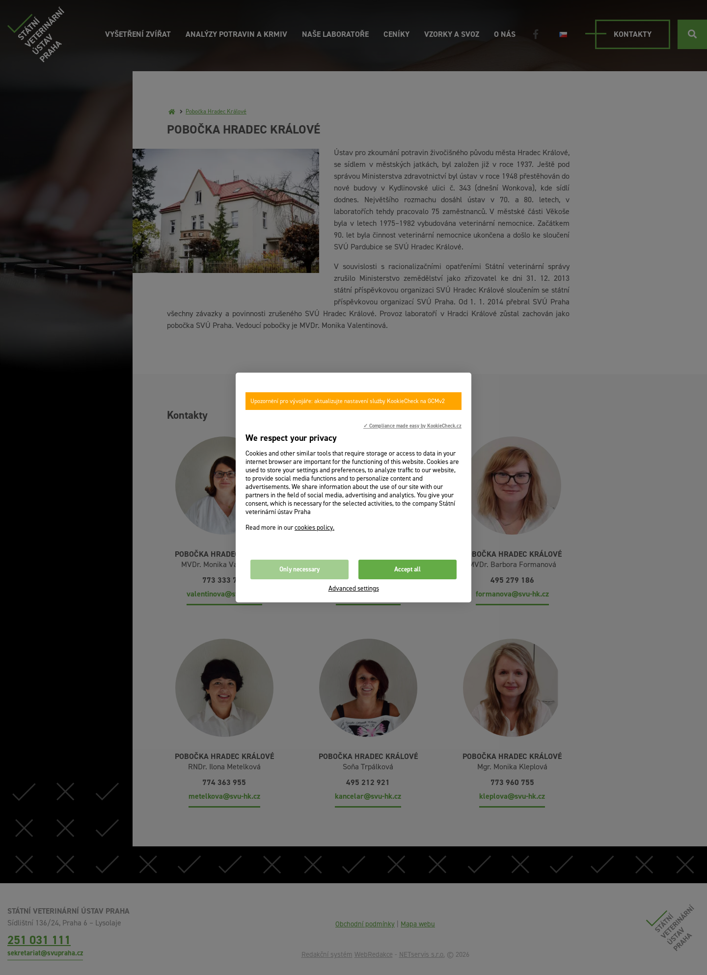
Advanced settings (353, 588)
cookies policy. (314, 527)
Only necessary (299, 569)
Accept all (407, 569)
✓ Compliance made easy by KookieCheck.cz (412, 425)
